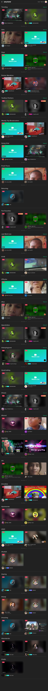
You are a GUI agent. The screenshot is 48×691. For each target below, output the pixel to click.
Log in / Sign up (41, 1)
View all (45, 7)
